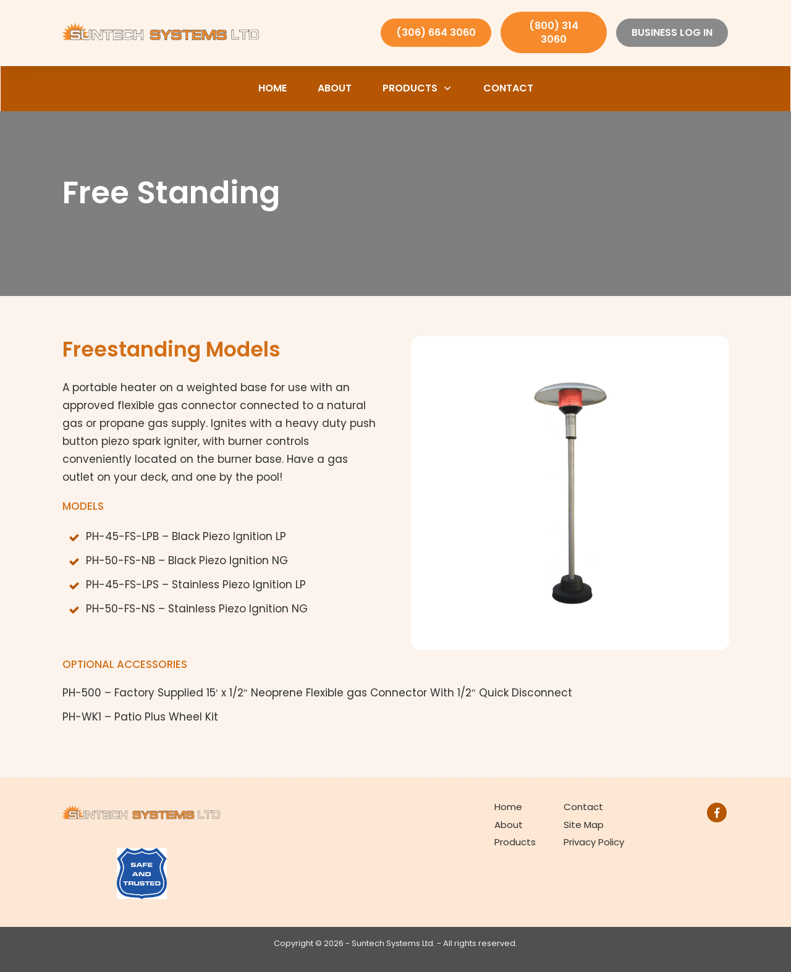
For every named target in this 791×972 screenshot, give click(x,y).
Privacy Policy (594, 841)
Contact (583, 806)
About (508, 824)
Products (515, 841)
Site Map (584, 824)
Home (508, 806)
